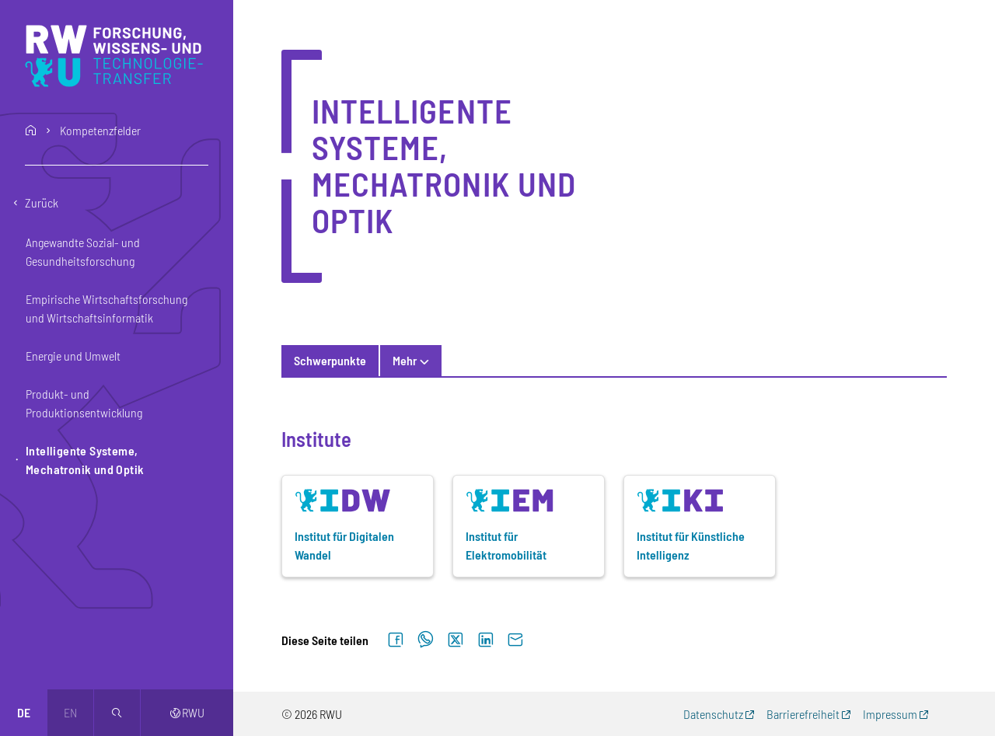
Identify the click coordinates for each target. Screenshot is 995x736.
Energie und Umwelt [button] (73, 355)
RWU (186, 712)
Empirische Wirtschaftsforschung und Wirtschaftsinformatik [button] (106, 308)
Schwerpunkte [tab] (330, 360)
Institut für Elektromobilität (506, 545)
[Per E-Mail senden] (515, 640)
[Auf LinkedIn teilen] (485, 640)
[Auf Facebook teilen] (395, 640)
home (31, 130)
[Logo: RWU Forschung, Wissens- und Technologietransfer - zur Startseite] (118, 56)
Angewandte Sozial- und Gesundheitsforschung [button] (83, 251)
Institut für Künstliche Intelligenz (691, 545)
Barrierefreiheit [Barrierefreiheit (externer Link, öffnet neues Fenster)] (803, 713)
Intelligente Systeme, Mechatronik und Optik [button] (85, 459)
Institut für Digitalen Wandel (344, 545)
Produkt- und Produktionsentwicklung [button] (84, 403)
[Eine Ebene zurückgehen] (116, 203)
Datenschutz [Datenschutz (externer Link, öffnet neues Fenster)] (713, 713)
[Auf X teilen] (455, 640)
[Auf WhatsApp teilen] (426, 640)
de (23, 712)
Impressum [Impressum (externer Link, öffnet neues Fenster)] (890, 713)
